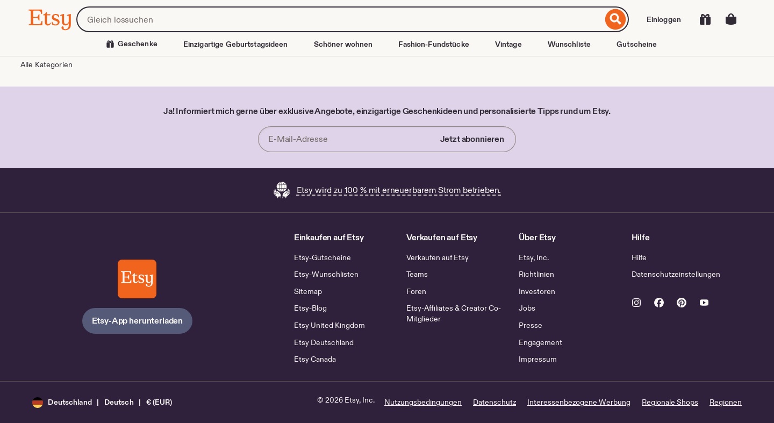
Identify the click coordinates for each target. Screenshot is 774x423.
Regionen (726, 402)
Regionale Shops (670, 402)
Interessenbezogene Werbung (578, 402)
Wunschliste (569, 44)
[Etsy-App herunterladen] (137, 279)
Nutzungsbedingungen (423, 402)
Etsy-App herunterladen (137, 321)
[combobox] (339, 19)
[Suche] (616, 19)
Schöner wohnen (343, 44)
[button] (102, 402)
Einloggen (664, 19)
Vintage (508, 44)
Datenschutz (494, 402)
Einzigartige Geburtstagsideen (235, 44)
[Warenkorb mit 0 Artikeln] (731, 19)
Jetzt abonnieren (472, 139)
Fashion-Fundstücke (433, 44)
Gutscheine (637, 44)
